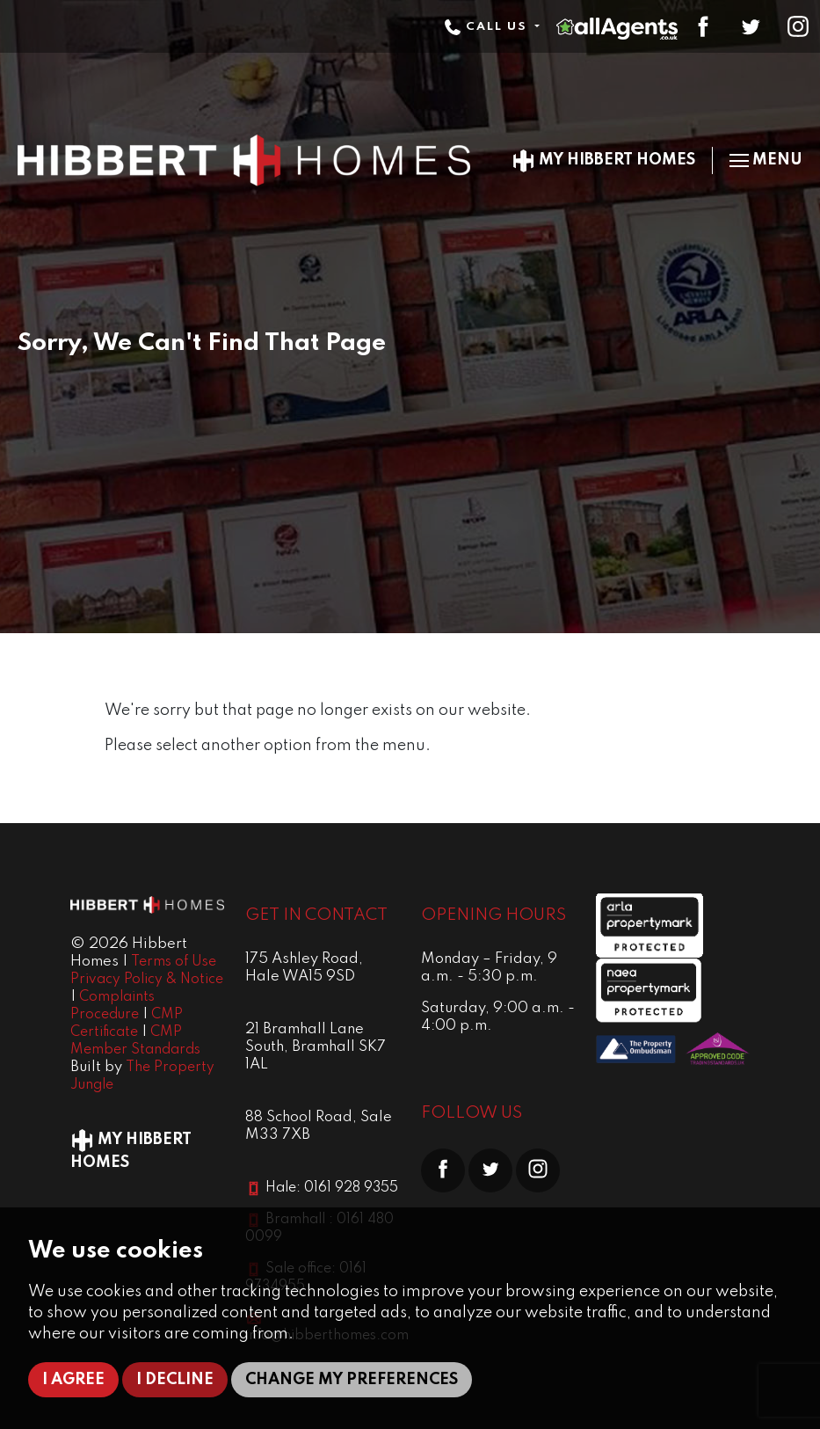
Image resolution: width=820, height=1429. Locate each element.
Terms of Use (173, 962)
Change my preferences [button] (351, 1380)
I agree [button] (73, 1380)
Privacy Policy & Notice (146, 980)
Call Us (488, 27)
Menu (765, 160)
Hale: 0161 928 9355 (331, 1188)
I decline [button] (175, 1380)
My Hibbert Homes (603, 160)
